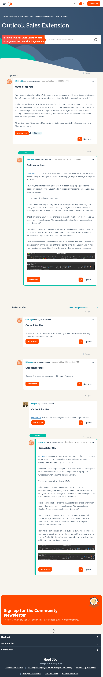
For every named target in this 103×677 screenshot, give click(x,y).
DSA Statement (51, 674)
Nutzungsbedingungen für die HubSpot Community (50, 668)
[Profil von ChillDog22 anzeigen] (29, 320)
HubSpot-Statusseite (32, 674)
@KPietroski (36, 418)
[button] (93, 81)
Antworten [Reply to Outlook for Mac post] (22, 133)
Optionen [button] (12, 76)
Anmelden (93, 3)
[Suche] (73, 39)
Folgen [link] (88, 73)
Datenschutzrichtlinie (14, 668)
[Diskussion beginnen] (82, 3)
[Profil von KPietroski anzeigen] (19, 81)
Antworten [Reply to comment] (33, 279)
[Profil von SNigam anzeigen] (34, 404)
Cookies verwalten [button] (70, 674)
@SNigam (31, 173)
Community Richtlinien (86, 668)
